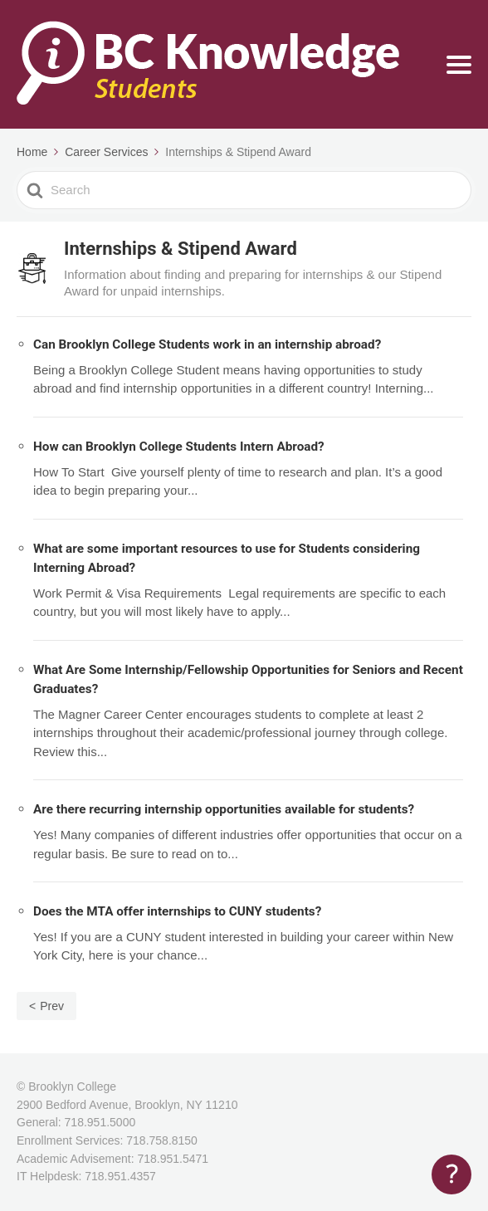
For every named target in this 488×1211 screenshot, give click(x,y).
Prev (52, 1006)
